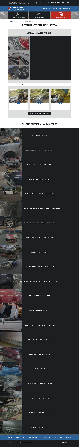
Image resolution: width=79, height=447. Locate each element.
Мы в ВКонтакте (39, 2)
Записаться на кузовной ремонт (39, 113)
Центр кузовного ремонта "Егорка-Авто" (25, 442)
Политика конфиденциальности (14, 443)
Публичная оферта (25, 443)
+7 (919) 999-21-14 (65, 3)
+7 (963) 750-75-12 (54, 3)
